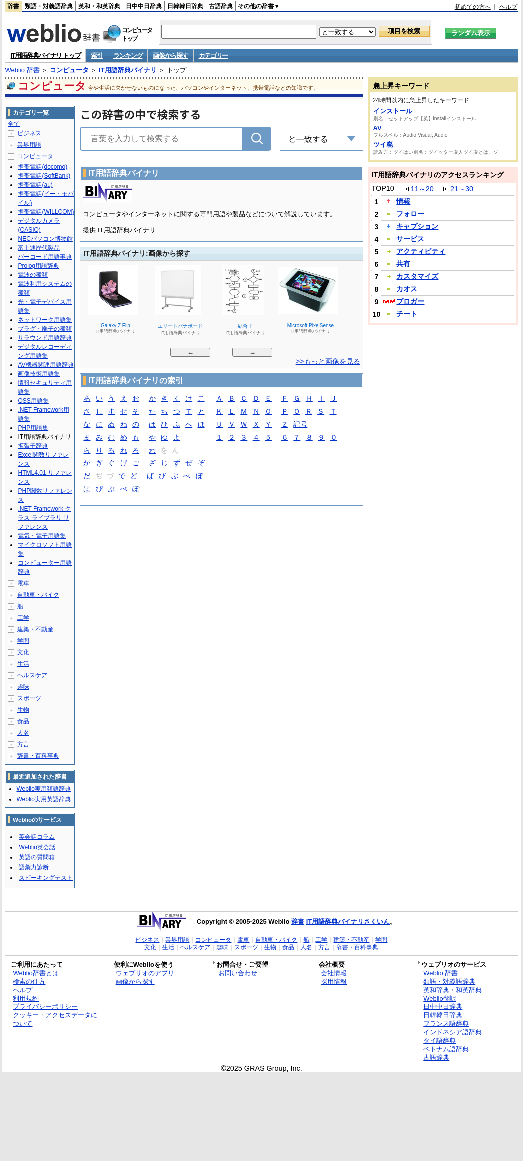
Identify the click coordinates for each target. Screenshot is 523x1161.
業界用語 (29, 145)
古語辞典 (221, 7)
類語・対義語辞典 (49, 7)
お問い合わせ (237, 973)
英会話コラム (37, 837)
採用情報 (334, 982)
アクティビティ (420, 252)
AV (377, 128)
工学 (23, 618)
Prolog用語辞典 (38, 266)
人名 (23, 733)
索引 (96, 56)
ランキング (128, 56)
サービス (410, 239)
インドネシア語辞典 (452, 1032)
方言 (23, 744)
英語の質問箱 (37, 857)
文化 (23, 652)
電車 (23, 583)
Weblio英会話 (37, 847)
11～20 (422, 189)
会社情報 (334, 973)
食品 (23, 721)
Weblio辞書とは (35, 973)
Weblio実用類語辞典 (43, 789)
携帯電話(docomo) (42, 167)
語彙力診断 (34, 867)
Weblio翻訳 (439, 998)
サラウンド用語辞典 (45, 338)
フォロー (410, 214)
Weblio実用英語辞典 (43, 799)
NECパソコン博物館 (45, 239)
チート (406, 314)
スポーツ (29, 698)
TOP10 (383, 188)
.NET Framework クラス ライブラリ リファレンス (44, 518)
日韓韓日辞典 (185, 7)
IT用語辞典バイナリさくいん (348, 922)
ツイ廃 (383, 144)
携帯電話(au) (35, 185)
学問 (23, 641)
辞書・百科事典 (38, 756)
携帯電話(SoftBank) (44, 176)
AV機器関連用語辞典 (45, 365)
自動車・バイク (38, 595)
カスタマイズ (417, 276)
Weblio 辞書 (22, 70)
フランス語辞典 (446, 1024)
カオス (406, 289)
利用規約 (26, 998)
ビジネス (29, 133)
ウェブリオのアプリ (145, 973)
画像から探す (170, 56)
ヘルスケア (32, 675)
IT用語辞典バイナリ (128, 70)
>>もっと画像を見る (328, 362)
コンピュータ (69, 70)
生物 (23, 710)
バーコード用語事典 (45, 257)
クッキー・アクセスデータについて (55, 1020)
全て (14, 124)
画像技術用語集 (39, 374)
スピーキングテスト (46, 878)
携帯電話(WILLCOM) (46, 212)
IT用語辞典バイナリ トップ (45, 56)
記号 (300, 425)
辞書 (13, 7)
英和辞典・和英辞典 (452, 990)
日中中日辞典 (144, 7)
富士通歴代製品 (39, 248)
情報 (403, 202)
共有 (403, 264)
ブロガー (410, 302)
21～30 (461, 189)
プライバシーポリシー (45, 1006)
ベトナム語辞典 (446, 1049)
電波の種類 (33, 275)
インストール (392, 111)
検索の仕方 (29, 982)
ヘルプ (508, 7)
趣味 (23, 687)
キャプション (417, 226)
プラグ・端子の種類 (45, 329)
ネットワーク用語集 (45, 320)
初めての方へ (473, 7)
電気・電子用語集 (42, 536)
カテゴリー (213, 56)
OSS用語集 (33, 401)
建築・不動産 (35, 629)
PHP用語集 (33, 428)
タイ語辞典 (439, 1040)
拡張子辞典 (33, 446)
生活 (23, 664)
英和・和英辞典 (99, 7)
